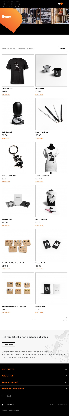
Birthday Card (7, 219)
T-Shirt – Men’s (7, 88)
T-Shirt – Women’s (42, 176)
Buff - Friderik (7, 132)
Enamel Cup (39, 88)
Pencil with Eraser (42, 132)
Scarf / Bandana (41, 219)
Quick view (6, 94)
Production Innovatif (58, 404)
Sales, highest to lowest (22, 49)
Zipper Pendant (41, 263)
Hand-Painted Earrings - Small (13, 263)
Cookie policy (9, 404)
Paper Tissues (40, 306)
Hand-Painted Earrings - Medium (14, 306)
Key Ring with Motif (9, 176)
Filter (62, 49)
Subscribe (8, 344)
